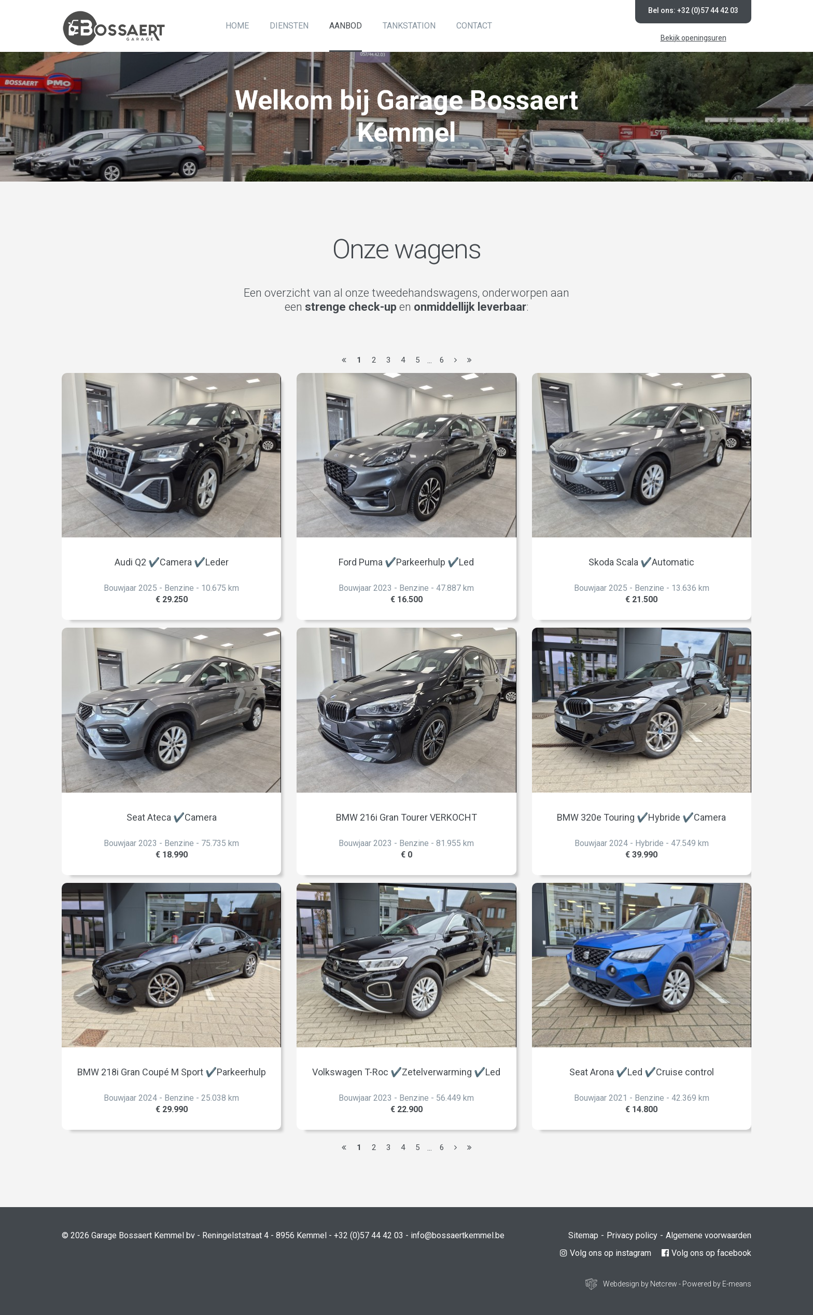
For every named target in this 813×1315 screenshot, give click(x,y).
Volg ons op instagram (605, 1253)
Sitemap (583, 1235)
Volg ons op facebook (706, 1253)
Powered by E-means (716, 1284)
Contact (474, 26)
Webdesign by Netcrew (640, 1284)
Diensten (289, 26)
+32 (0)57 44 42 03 (368, 1235)
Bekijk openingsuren (693, 38)
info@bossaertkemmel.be (457, 1235)
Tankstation (409, 26)
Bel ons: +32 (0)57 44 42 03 (693, 10)
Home (237, 26)
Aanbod (345, 26)
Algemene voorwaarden (708, 1235)
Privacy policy (632, 1235)
